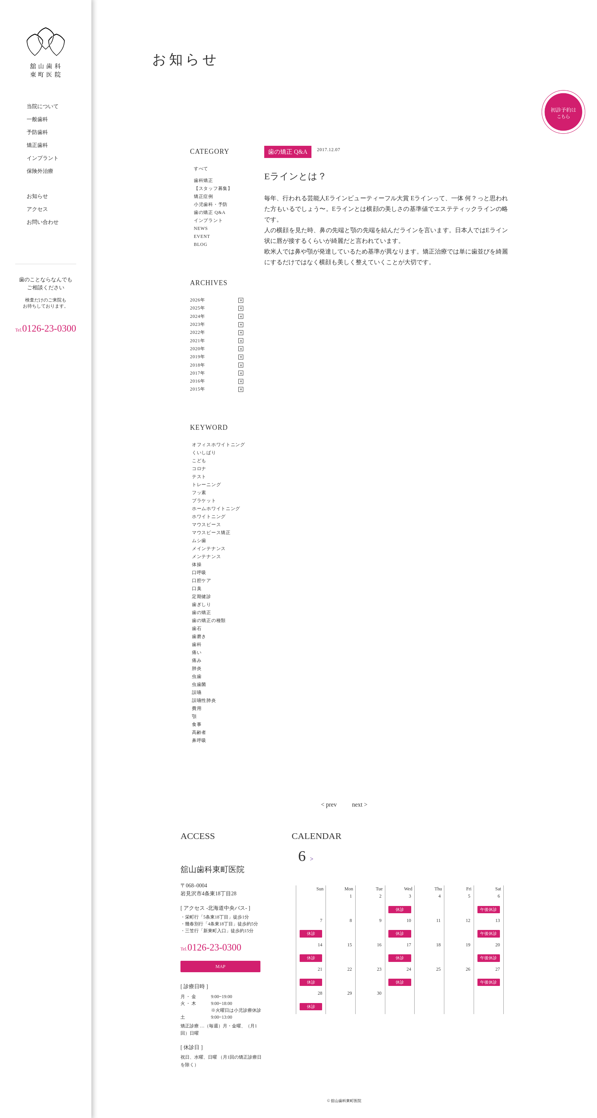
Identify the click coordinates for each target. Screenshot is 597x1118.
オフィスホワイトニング (218, 444)
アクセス (37, 209)
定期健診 (201, 596)
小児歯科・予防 (211, 204)
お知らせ (37, 196)
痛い (196, 652)
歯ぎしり (201, 604)
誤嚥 (196, 692)
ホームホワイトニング (216, 508)
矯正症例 (203, 196)
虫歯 (196, 676)
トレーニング (206, 484)
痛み (196, 660)
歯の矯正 (201, 612)
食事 (196, 724)
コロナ (199, 468)
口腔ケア (201, 580)
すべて (201, 168)
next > (359, 804)
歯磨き (199, 636)
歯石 (196, 628)
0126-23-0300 (45, 328)
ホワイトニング (209, 516)
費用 (196, 708)
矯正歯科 (37, 145)
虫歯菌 (199, 684)
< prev (329, 804)
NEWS (201, 228)
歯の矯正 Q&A (209, 212)
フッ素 (199, 492)
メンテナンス (206, 556)
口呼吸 (199, 572)
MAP (220, 966)
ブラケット (204, 500)
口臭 (196, 588)
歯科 (196, 644)
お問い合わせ (43, 222)
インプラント (43, 158)
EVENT (202, 236)
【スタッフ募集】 (213, 188)
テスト (199, 476)
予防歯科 (37, 132)
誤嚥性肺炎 (204, 700)
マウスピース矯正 (211, 532)
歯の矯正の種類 (209, 620)
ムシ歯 (199, 540)
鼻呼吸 (199, 740)
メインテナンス (209, 548)
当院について (43, 106)
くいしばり (204, 452)
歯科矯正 (203, 180)
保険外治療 (40, 171)
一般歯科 (37, 119)
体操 (196, 564)
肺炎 (196, 668)
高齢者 (199, 732)
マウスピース (206, 524)
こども (199, 460)
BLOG (201, 244)
